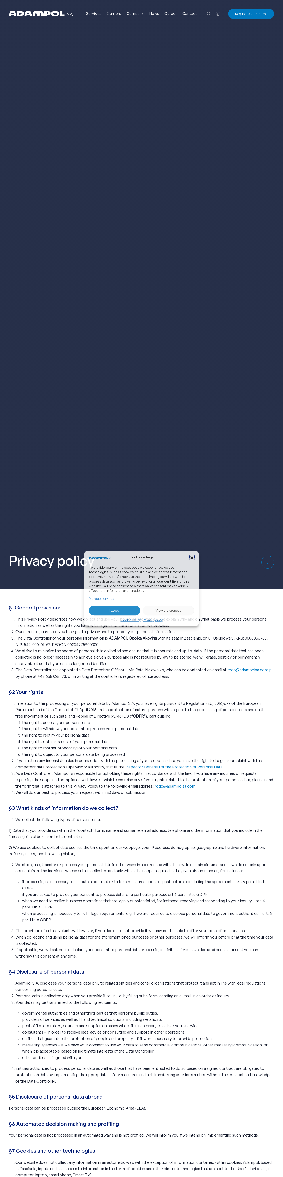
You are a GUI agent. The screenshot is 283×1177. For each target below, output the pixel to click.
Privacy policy (153, 620)
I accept (114, 610)
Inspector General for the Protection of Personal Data (173, 766)
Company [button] (135, 13)
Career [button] (170, 13)
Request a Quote (251, 13)
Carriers (114, 13)
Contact (189, 13)
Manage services (101, 598)
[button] (192, 557)
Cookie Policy (131, 620)
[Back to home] (41, 14)
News (154, 13)
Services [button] (93, 13)
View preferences (168, 610)
